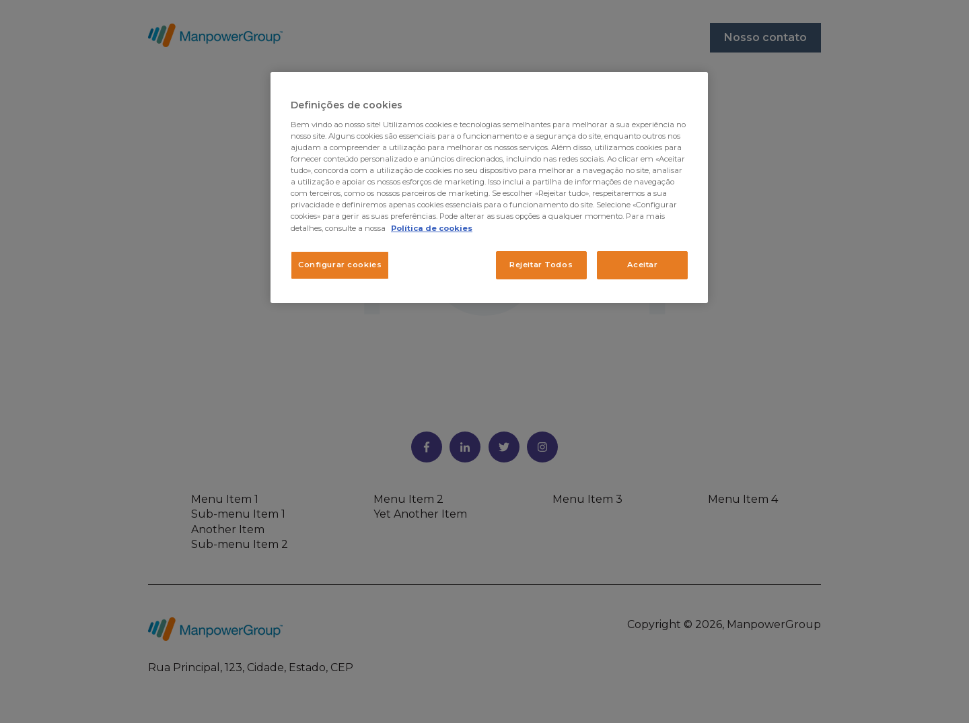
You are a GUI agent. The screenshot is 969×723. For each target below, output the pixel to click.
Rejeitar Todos (541, 264)
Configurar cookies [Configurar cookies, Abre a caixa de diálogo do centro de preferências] (340, 264)
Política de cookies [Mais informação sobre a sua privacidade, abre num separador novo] (431, 228)
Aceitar (642, 264)
